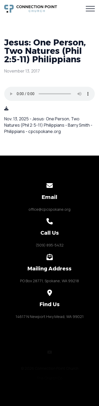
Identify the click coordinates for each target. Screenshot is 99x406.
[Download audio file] (6, 108)
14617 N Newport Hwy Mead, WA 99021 (50, 316)
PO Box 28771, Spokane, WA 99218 (49, 280)
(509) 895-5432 (50, 245)
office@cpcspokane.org (49, 209)
